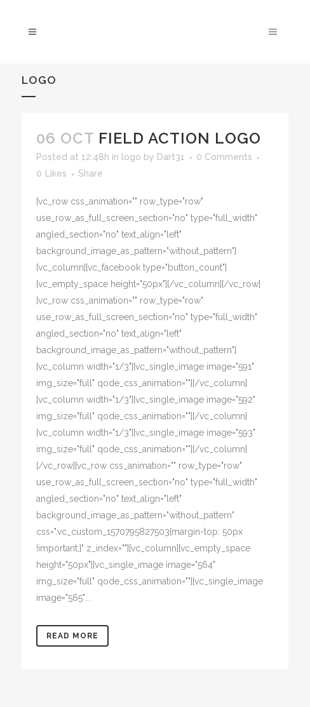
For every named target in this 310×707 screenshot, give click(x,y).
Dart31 (171, 157)
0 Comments (224, 157)
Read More (72, 635)
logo (131, 157)
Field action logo (179, 138)
